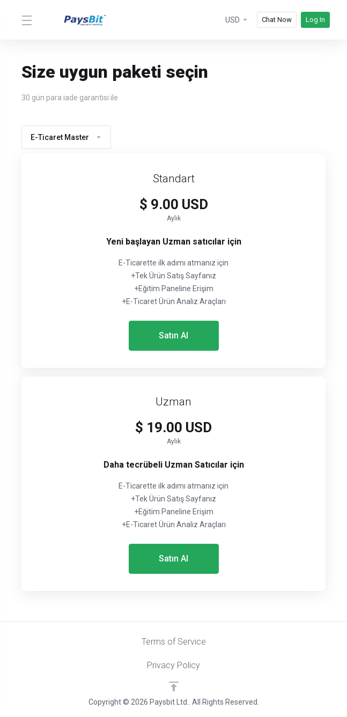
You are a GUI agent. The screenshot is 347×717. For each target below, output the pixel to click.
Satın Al (173, 335)
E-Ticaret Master (66, 137)
